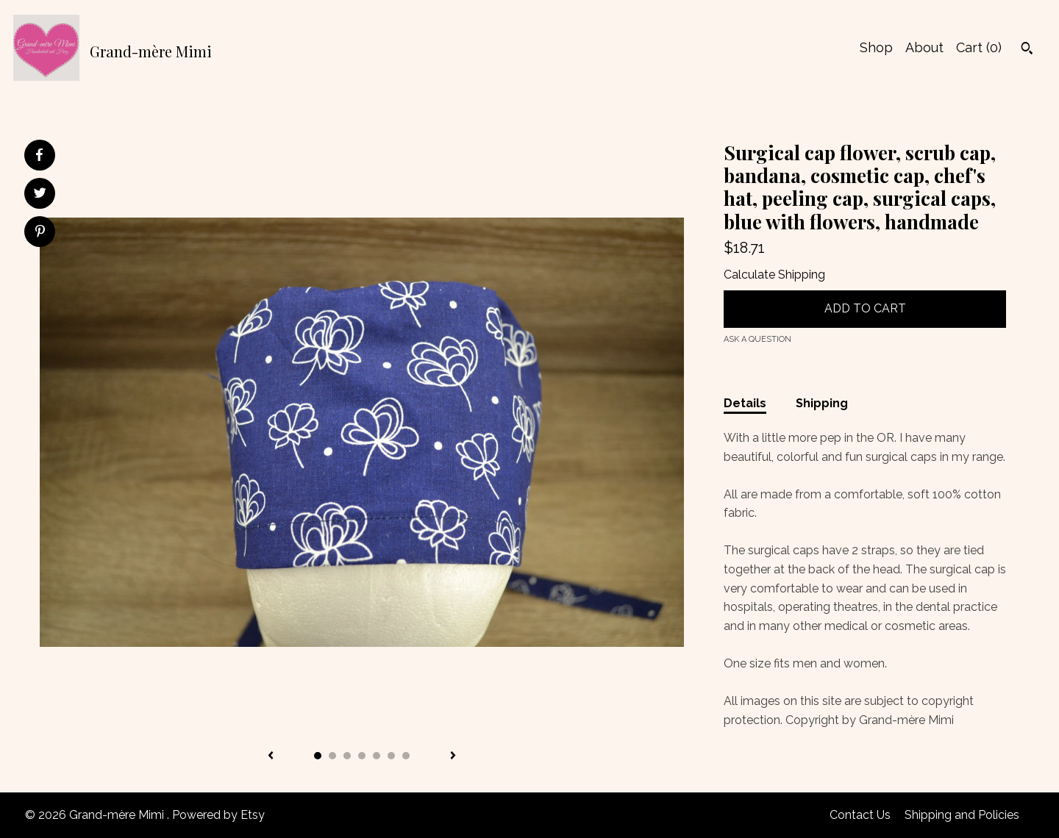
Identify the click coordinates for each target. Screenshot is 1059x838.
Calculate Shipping (774, 275)
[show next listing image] (453, 756)
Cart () (979, 47)
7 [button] (406, 755)
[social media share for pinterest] (40, 233)
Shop (876, 47)
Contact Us (860, 815)
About (924, 47)
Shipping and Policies (962, 815)
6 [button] (391, 755)
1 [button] (317, 755)
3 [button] (347, 755)
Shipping (822, 403)
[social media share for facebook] (39, 155)
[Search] (1027, 50)
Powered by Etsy (218, 815)
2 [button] (332, 755)
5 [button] (376, 755)
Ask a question (757, 339)
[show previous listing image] (270, 756)
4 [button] (362, 755)
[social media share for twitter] (40, 195)
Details (745, 403)
